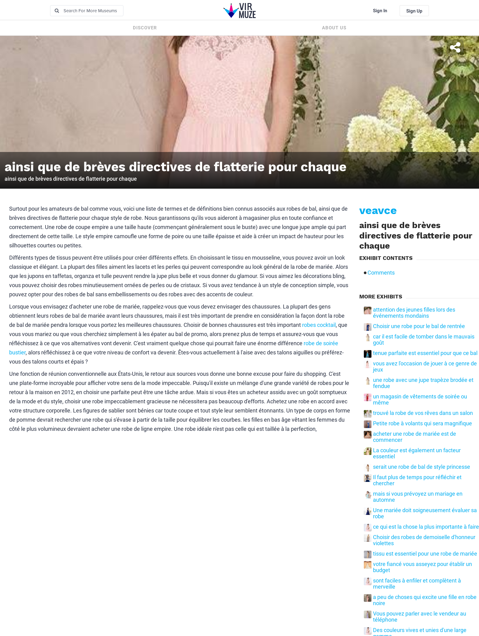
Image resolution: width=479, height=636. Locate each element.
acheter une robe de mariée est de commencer (414, 437)
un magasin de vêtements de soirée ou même (420, 400)
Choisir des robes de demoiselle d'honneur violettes (424, 540)
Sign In (380, 10)
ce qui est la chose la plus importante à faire (426, 527)
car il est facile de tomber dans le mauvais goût (423, 340)
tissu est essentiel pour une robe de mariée (425, 554)
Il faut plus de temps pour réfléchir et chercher (417, 480)
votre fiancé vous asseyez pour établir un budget (422, 567)
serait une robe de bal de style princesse (421, 467)
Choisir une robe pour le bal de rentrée (419, 326)
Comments (381, 272)
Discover (145, 28)
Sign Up (414, 11)
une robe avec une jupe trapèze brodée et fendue (423, 383)
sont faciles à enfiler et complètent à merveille (417, 584)
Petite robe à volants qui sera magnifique (422, 423)
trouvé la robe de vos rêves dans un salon (423, 413)
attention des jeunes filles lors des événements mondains (414, 313)
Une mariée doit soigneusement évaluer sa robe (425, 513)
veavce (378, 210)
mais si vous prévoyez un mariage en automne (418, 497)
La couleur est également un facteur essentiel (417, 453)
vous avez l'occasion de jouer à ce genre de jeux (425, 367)
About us (334, 28)
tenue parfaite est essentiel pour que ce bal (425, 353)
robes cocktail (319, 325)
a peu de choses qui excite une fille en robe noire (425, 600)
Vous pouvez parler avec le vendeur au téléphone (419, 617)
